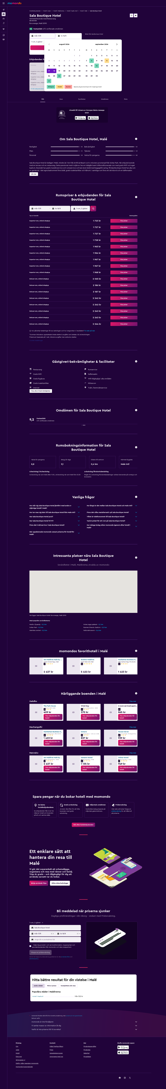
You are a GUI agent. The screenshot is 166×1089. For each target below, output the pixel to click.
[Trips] (3, 29)
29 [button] (74, 76)
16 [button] (79, 66)
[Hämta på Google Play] (83, 118)
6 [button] (64, 61)
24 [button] (49, 76)
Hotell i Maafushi (41, 996)
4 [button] (54, 61)
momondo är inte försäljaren (88, 1022)
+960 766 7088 (38, 26)
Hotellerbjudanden (38, 11)
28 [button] (69, 76)
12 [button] (59, 66)
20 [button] (64, 71)
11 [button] (54, 66)
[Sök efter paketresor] (3, 23)
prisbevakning (119, 811)
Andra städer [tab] (41, 986)
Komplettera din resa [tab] (71, 986)
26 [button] (59, 76)
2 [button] (79, 55)
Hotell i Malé (87, 11)
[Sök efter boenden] (3, 14)
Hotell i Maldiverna (62, 11)
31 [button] (49, 81)
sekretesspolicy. (37, 958)
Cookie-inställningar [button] (39, 340)
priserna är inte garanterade (77, 1015)
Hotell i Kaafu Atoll (75, 11)
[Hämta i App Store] (96, 118)
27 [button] (64, 76)
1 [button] (74, 55)
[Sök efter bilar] (3, 18)
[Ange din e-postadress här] (60, 939)
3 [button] (49, 61)
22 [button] (74, 71)
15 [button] (74, 66)
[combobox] (60, 927)
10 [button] (49, 66)
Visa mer (136, 701)
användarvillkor (68, 956)
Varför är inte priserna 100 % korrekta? (88, 1029)
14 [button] (69, 66)
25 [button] (54, 76)
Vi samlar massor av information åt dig (88, 1025)
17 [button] (49, 71)
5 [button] (59, 61)
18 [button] (54, 71)
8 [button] (74, 61)
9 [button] (79, 61)
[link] (56, 717)
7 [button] (69, 61)
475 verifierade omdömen (56, 29)
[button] (3, 3)
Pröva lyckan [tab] (55, 986)
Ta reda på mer (93, 331)
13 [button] (64, 66)
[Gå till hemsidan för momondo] (14, 3)
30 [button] (80, 76)
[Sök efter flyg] (3, 10)
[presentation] (96, 117)
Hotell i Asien (50, 11)
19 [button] (59, 71)
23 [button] (79, 71)
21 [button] (69, 71)
